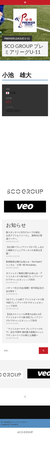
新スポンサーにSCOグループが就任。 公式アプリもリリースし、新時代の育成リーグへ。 (24, 235)
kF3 (8, 102)
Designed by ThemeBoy (9, 424)
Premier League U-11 (17, 38)
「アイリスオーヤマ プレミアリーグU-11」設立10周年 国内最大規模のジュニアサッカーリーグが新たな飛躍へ (24, 332)
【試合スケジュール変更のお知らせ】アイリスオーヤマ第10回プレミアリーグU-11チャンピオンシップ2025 (24, 317)
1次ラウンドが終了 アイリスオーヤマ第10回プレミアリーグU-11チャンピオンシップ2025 (25, 302)
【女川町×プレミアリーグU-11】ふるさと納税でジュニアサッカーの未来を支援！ (25, 250)
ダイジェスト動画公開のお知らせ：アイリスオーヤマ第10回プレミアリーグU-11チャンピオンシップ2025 (24, 276)
